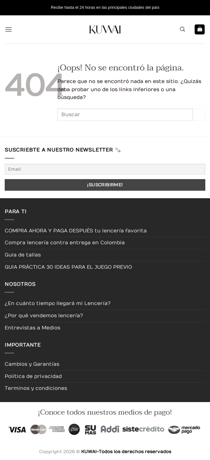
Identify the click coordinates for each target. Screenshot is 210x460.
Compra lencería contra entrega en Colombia (65, 243)
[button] (8, 29)
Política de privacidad (33, 376)
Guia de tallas (23, 255)
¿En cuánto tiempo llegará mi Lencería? (58, 303)
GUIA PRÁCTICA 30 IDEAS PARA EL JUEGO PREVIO (68, 267)
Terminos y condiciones (36, 388)
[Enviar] (199, 114)
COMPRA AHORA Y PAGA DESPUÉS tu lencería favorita (76, 231)
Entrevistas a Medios (32, 328)
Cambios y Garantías (32, 364)
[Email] (105, 169)
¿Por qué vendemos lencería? (44, 315)
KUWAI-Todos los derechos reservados (126, 451)
